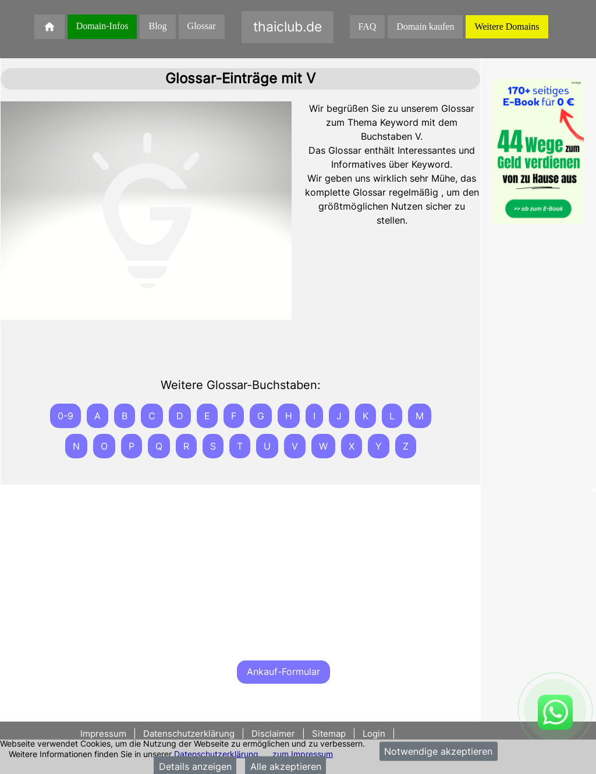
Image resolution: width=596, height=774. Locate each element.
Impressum (104, 733)
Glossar (201, 26)
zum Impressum (302, 753)
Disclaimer (273, 733)
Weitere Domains (506, 26)
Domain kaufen (425, 26)
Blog (157, 26)
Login (374, 733)
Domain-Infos (102, 26)
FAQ (368, 26)
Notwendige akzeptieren (438, 751)
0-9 (65, 416)
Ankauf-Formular (283, 671)
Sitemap (329, 733)
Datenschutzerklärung (216, 753)
